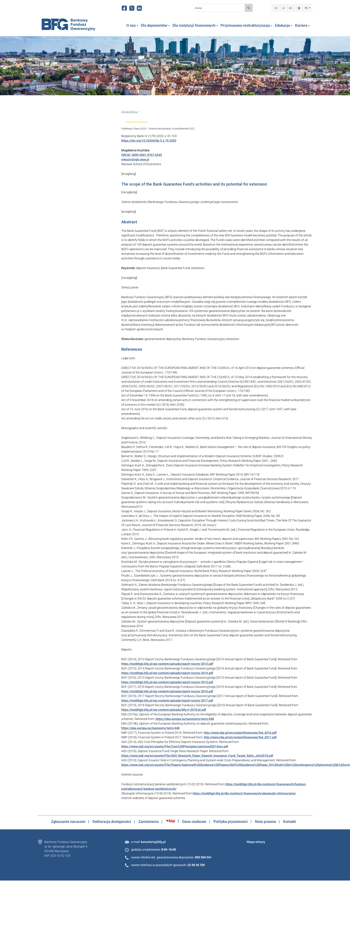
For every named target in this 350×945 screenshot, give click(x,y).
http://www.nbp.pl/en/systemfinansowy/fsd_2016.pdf (240, 732)
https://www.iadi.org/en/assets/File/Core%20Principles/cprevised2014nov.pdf (174, 746)
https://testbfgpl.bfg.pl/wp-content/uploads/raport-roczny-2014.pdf (167, 673)
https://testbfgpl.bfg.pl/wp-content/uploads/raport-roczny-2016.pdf (167, 691)
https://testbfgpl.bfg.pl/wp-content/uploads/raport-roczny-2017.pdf (167, 700)
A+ (291, 8)
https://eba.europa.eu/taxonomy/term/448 (185, 719)
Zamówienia (148, 821)
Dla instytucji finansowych (195, 25)
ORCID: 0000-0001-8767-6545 (141, 155)
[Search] (218, 8)
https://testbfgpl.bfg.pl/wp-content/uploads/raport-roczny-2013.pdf (167, 664)
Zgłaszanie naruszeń (68, 821)
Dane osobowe (194, 821)
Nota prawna (265, 821)
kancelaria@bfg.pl (153, 842)
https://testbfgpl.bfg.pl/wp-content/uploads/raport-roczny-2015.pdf (167, 682)
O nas (132, 25)
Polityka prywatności (230, 821)
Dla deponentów (155, 25)
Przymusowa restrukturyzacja (246, 25)
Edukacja (284, 25)
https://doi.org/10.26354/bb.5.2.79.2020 (148, 140)
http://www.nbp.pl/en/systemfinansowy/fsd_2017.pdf (240, 737)
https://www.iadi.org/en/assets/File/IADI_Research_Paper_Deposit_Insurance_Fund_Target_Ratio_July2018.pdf (197, 755)
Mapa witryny (256, 842)
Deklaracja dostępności (112, 821)
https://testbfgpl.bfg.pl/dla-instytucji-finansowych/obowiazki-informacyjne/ (244, 793)
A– (276, 8)
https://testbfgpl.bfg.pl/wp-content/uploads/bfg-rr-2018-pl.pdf (163, 709)
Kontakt (289, 821)
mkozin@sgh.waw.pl (135, 159)
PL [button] (307, 8)
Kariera (302, 25)
